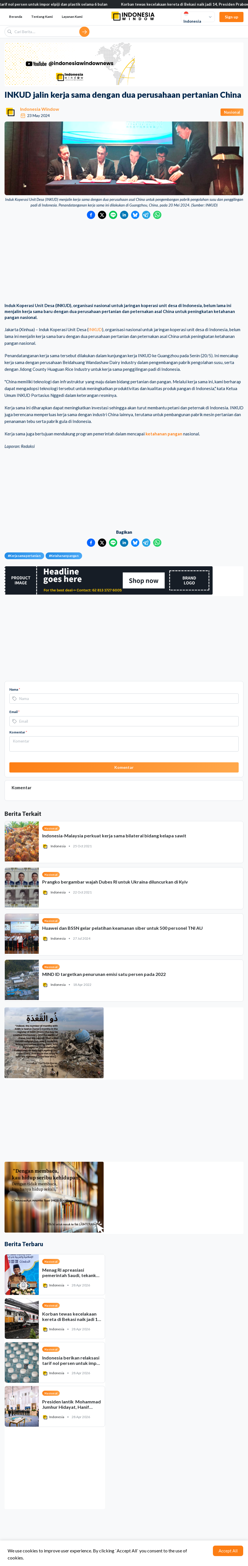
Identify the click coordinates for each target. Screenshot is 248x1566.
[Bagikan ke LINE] (113, 215)
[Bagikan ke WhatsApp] (157, 215)
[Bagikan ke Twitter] (102, 215)
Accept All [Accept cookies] (228, 1550)
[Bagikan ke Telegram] (146, 215)
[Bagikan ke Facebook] (91, 215)
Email (14, 712)
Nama (14, 689)
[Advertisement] (124, 261)
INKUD (95, 329)
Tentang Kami (42, 16)
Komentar (18, 732)
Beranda (15, 16)
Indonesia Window (39, 109)
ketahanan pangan (164, 433)
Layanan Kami (72, 16)
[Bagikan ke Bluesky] (135, 215)
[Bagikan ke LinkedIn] (124, 215)
